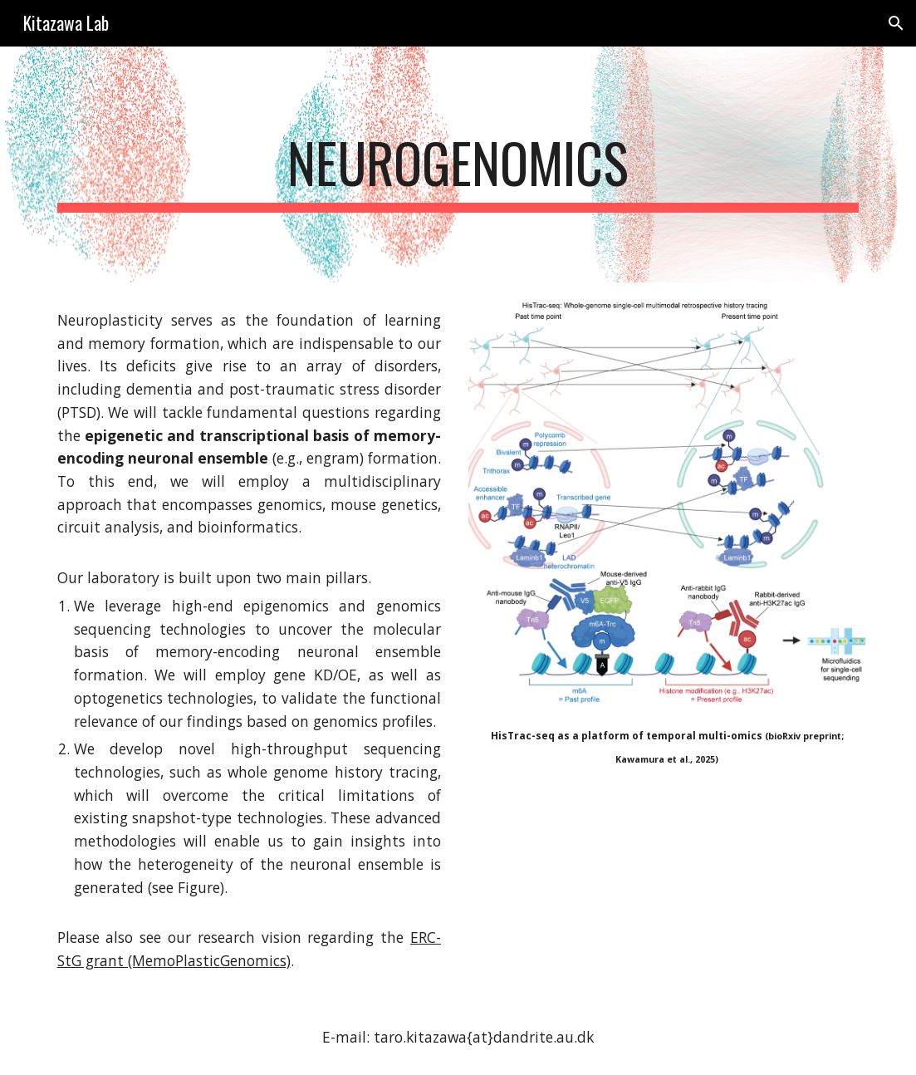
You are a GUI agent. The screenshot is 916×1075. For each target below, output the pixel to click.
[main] (458, 164)
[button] (896, 23)
